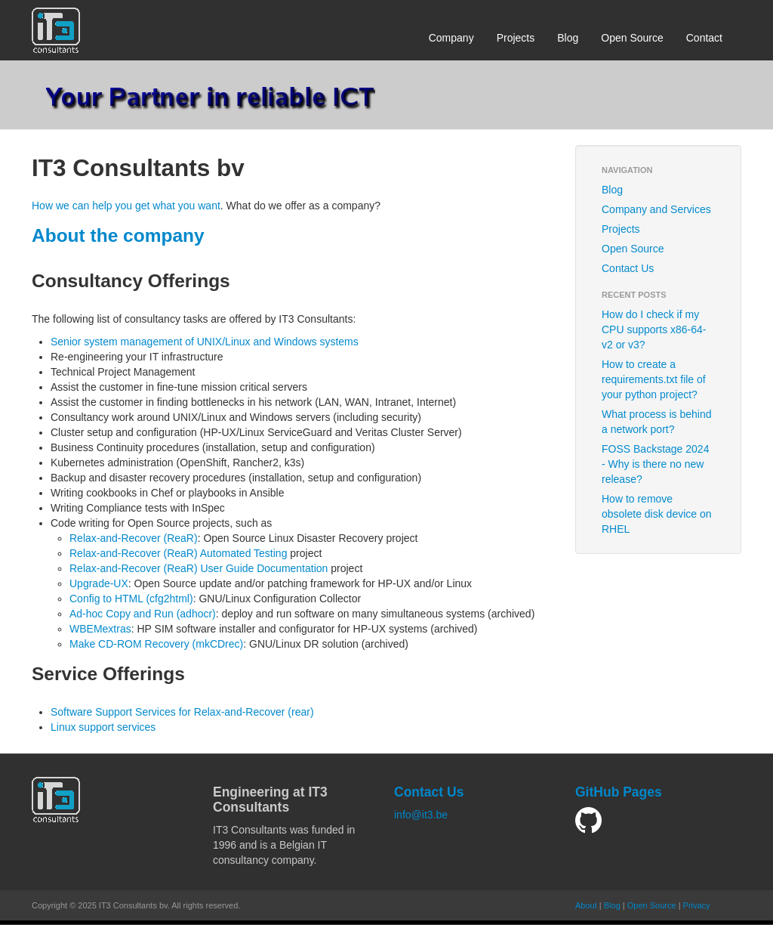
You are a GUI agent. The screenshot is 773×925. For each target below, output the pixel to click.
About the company (118, 235)
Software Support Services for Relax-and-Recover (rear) (182, 712)
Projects (516, 38)
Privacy (696, 905)
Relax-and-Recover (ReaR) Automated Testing (178, 553)
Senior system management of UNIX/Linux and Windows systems (205, 342)
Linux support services (103, 727)
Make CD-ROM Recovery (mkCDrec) (156, 644)
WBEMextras (100, 629)
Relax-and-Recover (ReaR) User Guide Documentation (198, 568)
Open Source (632, 38)
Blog (567, 38)
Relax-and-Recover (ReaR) (133, 538)
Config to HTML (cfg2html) (131, 598)
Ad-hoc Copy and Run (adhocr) (142, 614)
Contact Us (628, 268)
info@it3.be (421, 815)
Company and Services (656, 209)
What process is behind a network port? (657, 421)
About (586, 905)
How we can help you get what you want (126, 206)
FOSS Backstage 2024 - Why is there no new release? (655, 464)
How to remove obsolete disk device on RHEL (657, 514)
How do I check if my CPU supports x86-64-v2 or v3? (654, 329)
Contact (704, 38)
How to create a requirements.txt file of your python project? (654, 379)
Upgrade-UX (98, 583)
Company (451, 38)
